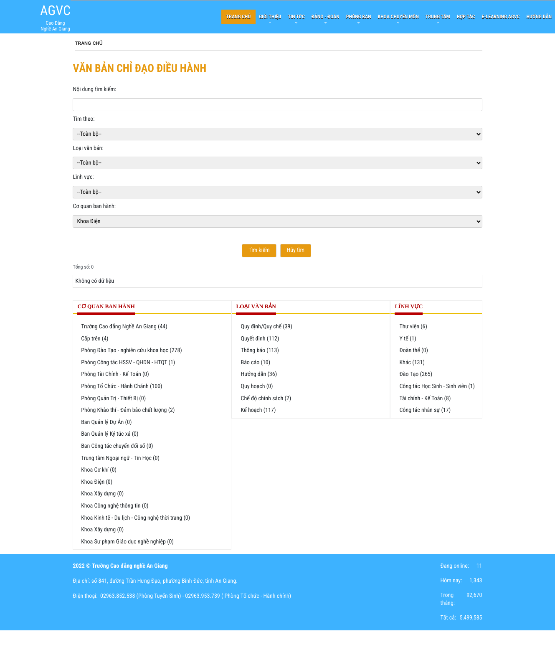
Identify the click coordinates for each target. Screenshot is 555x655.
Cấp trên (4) (94, 338)
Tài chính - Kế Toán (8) (425, 398)
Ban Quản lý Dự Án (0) (106, 422)
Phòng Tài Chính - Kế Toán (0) (115, 374)
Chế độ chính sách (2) (266, 398)
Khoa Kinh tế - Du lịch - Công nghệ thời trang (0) (135, 518)
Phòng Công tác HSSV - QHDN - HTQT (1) (128, 362)
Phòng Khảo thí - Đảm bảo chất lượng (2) (128, 410)
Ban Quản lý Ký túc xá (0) (109, 434)
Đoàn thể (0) (413, 350)
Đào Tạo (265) (415, 374)
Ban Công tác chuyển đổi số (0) (117, 446)
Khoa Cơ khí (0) (99, 470)
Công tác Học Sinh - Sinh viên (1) (436, 386)
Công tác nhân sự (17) (425, 410)
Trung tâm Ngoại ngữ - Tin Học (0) (120, 458)
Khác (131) (411, 362)
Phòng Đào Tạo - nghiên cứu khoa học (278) (131, 350)
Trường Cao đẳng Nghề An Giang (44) (124, 326)
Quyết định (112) (260, 338)
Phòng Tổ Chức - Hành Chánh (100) (121, 386)
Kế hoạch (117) (258, 410)
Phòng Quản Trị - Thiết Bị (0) (113, 398)
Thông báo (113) (260, 350)
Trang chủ (88, 43)
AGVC (55, 10)
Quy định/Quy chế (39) (266, 326)
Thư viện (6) (413, 326)
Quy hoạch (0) (257, 386)
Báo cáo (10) (255, 362)
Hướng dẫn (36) (259, 374)
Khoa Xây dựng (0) (102, 493)
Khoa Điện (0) (96, 482)
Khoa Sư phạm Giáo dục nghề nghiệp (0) (127, 541)
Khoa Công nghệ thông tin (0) (114, 506)
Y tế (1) (407, 338)
